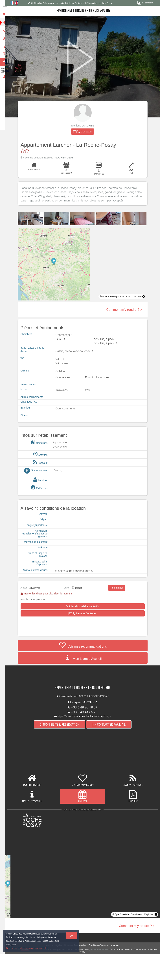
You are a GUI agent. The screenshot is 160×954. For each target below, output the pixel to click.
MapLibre (138, 296)
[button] (84, 131)
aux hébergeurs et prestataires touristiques (74, 949)
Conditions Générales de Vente (106, 945)
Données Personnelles (77, 945)
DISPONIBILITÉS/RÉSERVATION (62, 724)
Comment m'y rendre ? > (126, 309)
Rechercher (119, 587)
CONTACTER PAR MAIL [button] (111, 724)
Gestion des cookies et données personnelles (27, 948)
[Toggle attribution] (146, 296)
